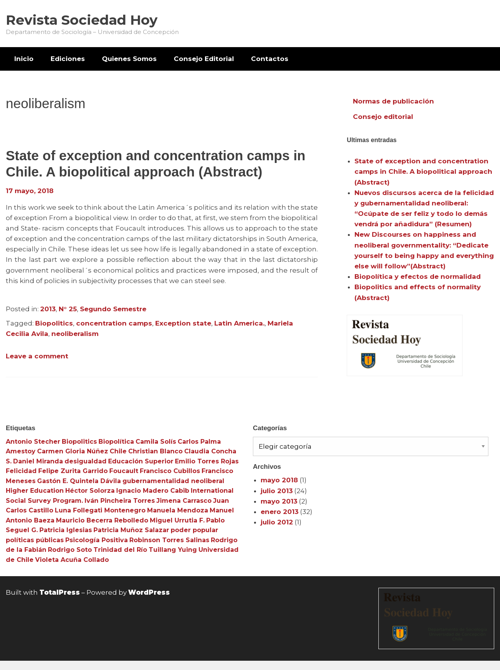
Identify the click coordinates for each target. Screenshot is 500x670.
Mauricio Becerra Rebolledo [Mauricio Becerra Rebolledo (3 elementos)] (102, 520)
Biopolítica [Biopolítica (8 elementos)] (116, 441)
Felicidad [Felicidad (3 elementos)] (21, 471)
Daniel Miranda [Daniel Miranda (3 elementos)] (38, 461)
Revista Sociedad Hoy (82, 20)
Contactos (269, 59)
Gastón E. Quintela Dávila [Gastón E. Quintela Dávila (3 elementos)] (79, 481)
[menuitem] (24, 59)
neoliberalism (74, 334)
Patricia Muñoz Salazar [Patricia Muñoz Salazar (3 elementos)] (131, 530)
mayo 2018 (279, 480)
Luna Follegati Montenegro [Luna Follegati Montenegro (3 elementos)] (100, 510)
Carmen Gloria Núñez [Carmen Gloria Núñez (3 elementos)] (72, 451)
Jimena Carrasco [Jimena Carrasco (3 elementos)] (184, 500)
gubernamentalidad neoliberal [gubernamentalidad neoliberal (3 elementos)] (173, 481)
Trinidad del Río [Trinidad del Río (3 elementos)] (120, 549)
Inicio (24, 59)
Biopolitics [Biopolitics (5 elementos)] (79, 441)
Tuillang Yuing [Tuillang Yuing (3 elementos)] (173, 549)
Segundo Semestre (113, 309)
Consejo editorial (383, 116)
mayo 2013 (279, 501)
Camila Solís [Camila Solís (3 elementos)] (156, 441)
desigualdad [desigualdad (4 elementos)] (85, 461)
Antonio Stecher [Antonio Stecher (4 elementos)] (33, 441)
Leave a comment (37, 356)
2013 (48, 309)
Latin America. (239, 323)
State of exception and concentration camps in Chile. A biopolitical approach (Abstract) (423, 171)
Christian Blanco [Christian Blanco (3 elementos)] (155, 451)
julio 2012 (277, 522)
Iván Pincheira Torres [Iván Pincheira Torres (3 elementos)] (120, 500)
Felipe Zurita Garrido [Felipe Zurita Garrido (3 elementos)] (73, 471)
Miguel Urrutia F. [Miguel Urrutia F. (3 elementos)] (177, 520)
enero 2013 (279, 512)
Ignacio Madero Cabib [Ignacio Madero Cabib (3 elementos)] (152, 490)
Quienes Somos (129, 59)
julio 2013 (277, 491)
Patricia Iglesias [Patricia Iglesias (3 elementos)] (65, 530)
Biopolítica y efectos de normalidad (417, 276)
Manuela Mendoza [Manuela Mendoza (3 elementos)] (177, 510)
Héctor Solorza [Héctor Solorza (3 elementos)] (90, 490)
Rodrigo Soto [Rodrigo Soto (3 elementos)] (70, 549)
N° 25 (68, 309)
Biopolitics (54, 323)
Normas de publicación (393, 101)
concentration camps (114, 323)
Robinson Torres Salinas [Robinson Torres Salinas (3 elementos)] (169, 540)
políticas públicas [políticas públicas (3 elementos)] (35, 540)
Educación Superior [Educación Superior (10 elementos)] (140, 461)
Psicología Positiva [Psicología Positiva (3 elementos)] (96, 540)
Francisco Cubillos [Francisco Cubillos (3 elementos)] (170, 471)
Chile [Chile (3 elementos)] (118, 451)
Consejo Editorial (204, 59)
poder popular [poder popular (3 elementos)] (194, 530)
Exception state (183, 323)
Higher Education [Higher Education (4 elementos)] (35, 490)
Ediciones (68, 59)
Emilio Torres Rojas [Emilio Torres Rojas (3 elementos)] (207, 461)
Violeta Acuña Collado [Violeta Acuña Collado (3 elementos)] (72, 559)
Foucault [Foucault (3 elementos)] (123, 471)
